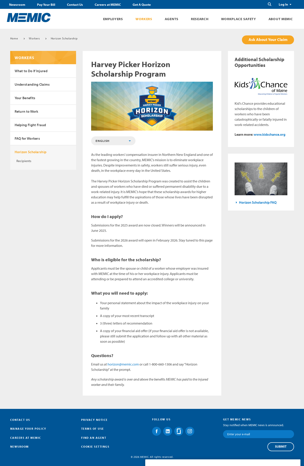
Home (14, 38)
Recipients (23, 161)
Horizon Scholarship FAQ (258, 202)
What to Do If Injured (31, 71)
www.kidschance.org (269, 134)
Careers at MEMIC (108, 5)
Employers (113, 19)
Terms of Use (92, 428)
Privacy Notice (94, 420)
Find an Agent (93, 437)
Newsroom (17, 5)
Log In (283, 4)
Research (200, 19)
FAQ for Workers (27, 138)
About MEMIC (281, 19)
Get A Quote (142, 5)
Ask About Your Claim (268, 39)
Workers (143, 19)
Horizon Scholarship (64, 38)
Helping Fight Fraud (30, 125)
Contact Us (75, 5)
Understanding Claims (32, 84)
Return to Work (26, 111)
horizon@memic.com (123, 364)
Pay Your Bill (46, 5)
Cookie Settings (95, 446)
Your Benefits (25, 98)
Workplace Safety (238, 19)
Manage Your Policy (28, 428)
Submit (280, 447)
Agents (171, 19)
